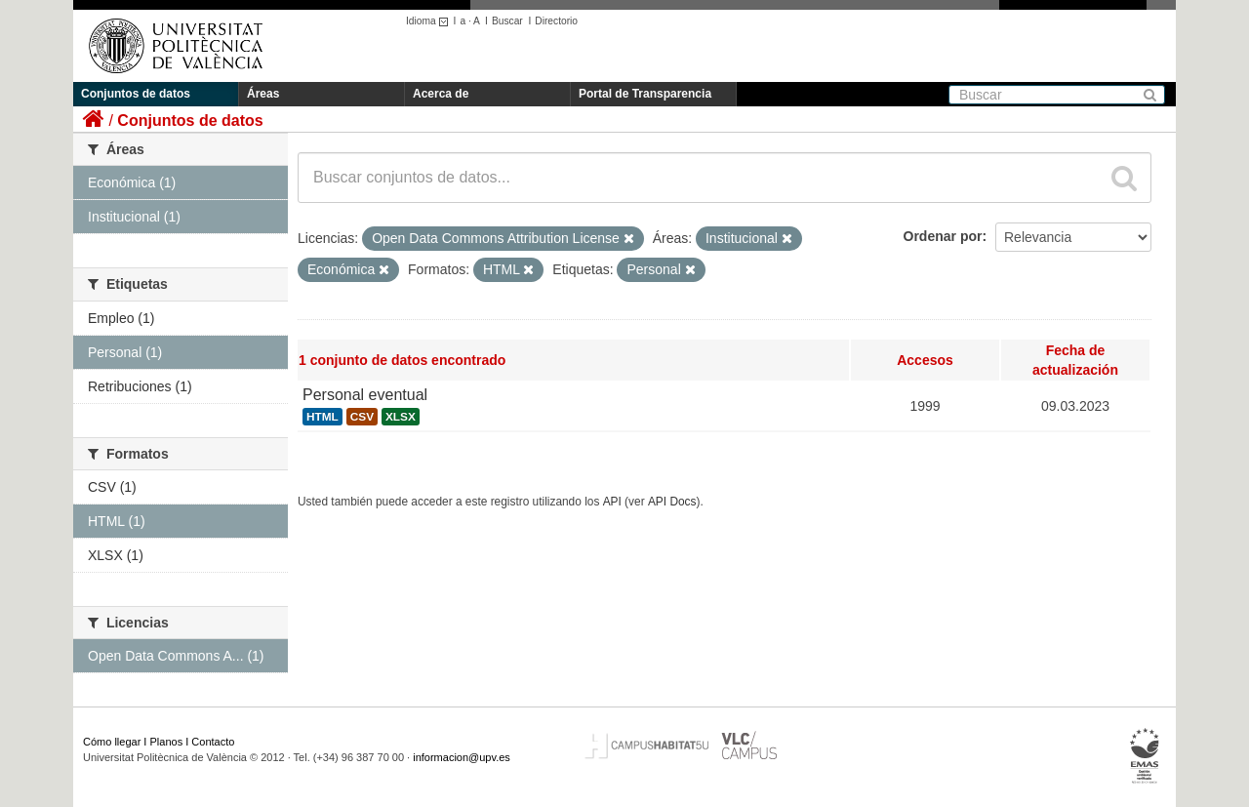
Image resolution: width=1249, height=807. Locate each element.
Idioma (430, 21)
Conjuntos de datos (135, 94)
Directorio (556, 21)
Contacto (212, 741)
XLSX (400, 417)
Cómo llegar (112, 741)
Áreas (263, 94)
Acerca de (440, 94)
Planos (166, 741)
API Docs (672, 501)
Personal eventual (364, 394)
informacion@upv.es (461, 757)
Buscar (507, 21)
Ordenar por (943, 236)
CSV (362, 417)
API (612, 501)
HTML (322, 417)
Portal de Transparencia (645, 94)
